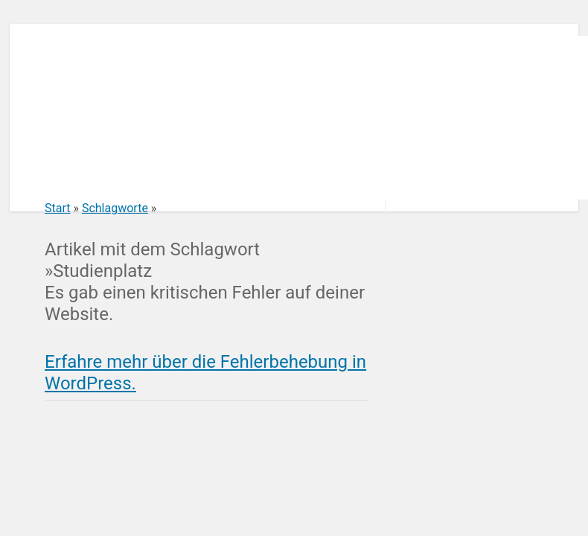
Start (57, 208)
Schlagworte (115, 208)
